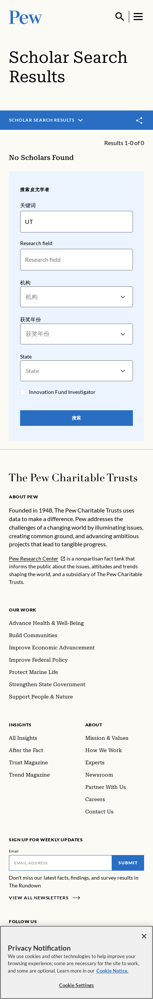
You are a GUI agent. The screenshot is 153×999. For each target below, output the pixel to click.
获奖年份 (30, 319)
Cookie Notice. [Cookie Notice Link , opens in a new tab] (112, 971)
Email (14, 851)
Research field (36, 243)
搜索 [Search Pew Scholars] (77, 418)
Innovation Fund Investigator (62, 392)
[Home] (73, 477)
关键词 (28, 205)
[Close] (144, 936)
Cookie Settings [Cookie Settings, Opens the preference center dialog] (76, 985)
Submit (128, 862)
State (26, 356)
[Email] (60, 863)
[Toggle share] (139, 121)
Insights (20, 724)
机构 (25, 282)
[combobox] (26, 296)
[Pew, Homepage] (25, 16)
